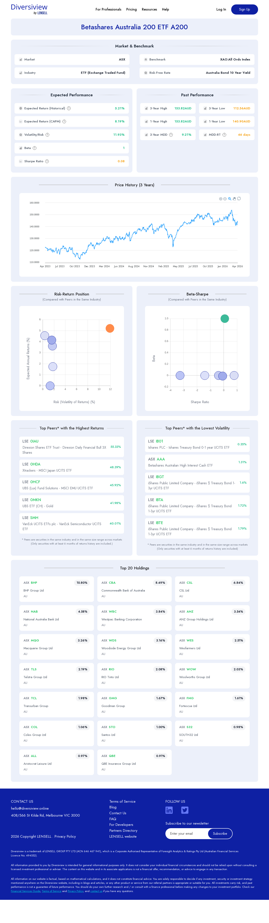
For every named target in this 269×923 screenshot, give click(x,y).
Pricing (131, 9)
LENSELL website (123, 859)
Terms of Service (122, 824)
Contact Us (117, 836)
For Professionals (108, 9)
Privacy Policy (65, 859)
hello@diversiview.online (30, 831)
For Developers (121, 848)
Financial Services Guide (25, 914)
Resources (149, 9)
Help (165, 9)
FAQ (112, 842)
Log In (221, 9)
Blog (112, 830)
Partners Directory (123, 853)
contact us (96, 914)
